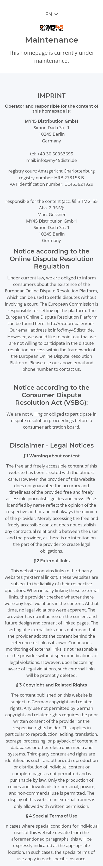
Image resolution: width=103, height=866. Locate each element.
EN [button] (48, 14)
